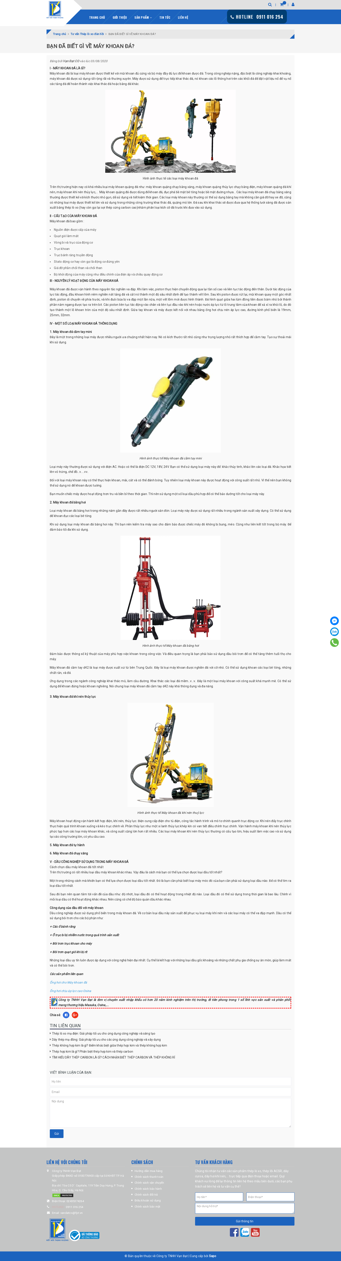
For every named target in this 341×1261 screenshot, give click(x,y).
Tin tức (164, 17)
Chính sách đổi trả (146, 1194)
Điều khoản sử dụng (148, 1200)
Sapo (212, 1256)
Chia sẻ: (55, 1015)
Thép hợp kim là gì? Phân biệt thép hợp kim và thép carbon (92, 1051)
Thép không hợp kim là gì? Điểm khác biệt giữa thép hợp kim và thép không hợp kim (109, 1045)
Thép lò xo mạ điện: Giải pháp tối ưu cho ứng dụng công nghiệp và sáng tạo (103, 1033)
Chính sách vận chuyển (149, 1182)
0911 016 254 (74, 1207)
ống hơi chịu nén (217, 310)
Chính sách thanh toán (149, 1176)
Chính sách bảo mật (147, 1206)
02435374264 (75, 1201)
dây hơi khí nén (215, 1176)
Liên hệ (183, 17)
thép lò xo (72, 207)
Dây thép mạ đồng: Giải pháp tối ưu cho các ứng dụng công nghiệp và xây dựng (106, 1039)
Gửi (56, 1133)
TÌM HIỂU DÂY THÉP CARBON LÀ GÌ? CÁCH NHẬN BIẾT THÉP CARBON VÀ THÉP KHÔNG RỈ (113, 1057)
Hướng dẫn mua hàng (149, 1171)
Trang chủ (97, 17)
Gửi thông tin (244, 1221)
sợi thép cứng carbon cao (119, 207)
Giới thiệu (120, 17)
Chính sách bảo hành (148, 1188)
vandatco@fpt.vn (71, 1212)
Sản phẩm (143, 17)
